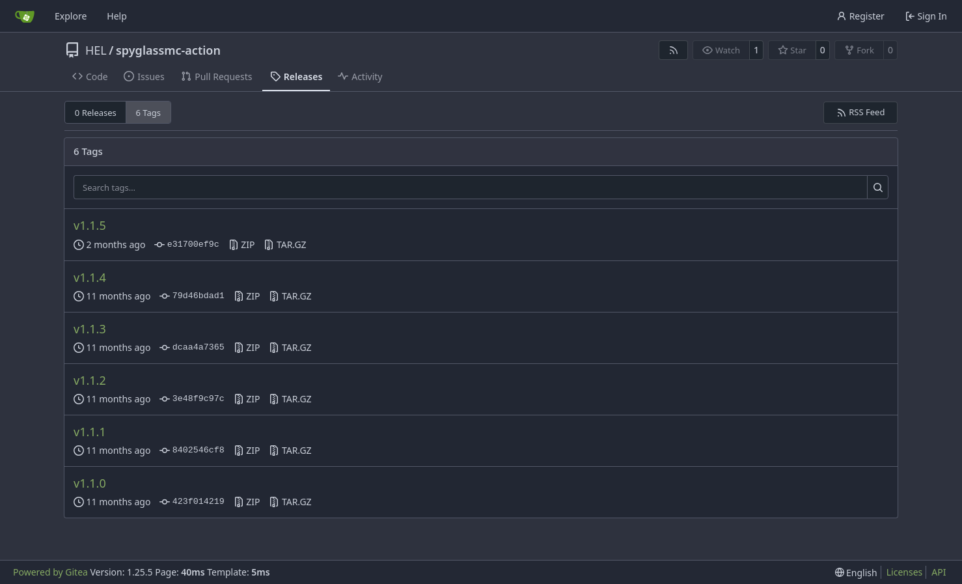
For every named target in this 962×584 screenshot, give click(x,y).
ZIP (241, 244)
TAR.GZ (285, 244)
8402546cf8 (191, 450)
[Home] (25, 16)
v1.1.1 (90, 431)
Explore (71, 16)
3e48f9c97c (191, 399)
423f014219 (191, 502)
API (938, 572)
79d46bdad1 (191, 296)
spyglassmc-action (168, 50)
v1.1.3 (90, 329)
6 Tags (148, 112)
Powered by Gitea (50, 572)
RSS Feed (860, 112)
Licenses (904, 572)
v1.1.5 (90, 225)
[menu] (856, 572)
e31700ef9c (186, 245)
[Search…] (877, 187)
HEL (96, 50)
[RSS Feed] (674, 50)
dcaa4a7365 (191, 347)
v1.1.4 (90, 277)
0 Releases (96, 112)
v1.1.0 (90, 483)
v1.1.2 (90, 380)
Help (117, 16)
